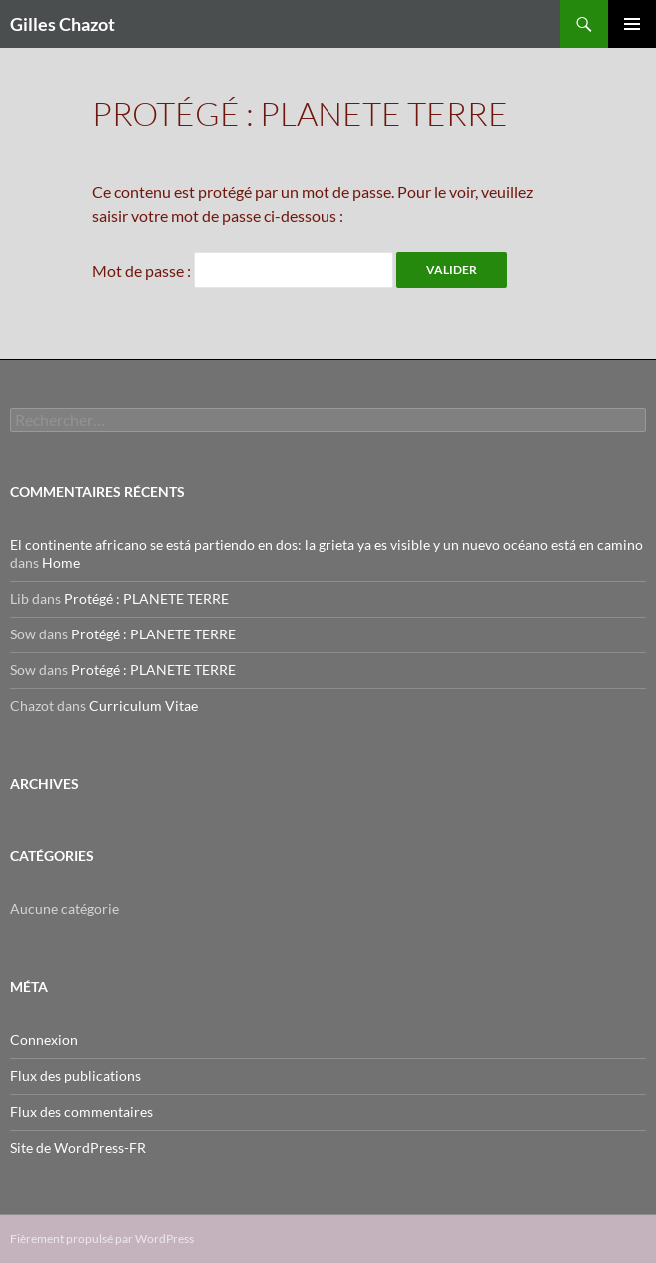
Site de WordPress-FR (78, 1147)
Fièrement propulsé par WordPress (102, 1238)
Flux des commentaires (81, 1111)
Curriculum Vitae (143, 705)
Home (61, 562)
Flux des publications (75, 1075)
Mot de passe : (242, 270)
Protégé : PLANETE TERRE (146, 598)
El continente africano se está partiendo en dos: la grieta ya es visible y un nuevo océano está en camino (326, 544)
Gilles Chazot (62, 24)
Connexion (44, 1039)
